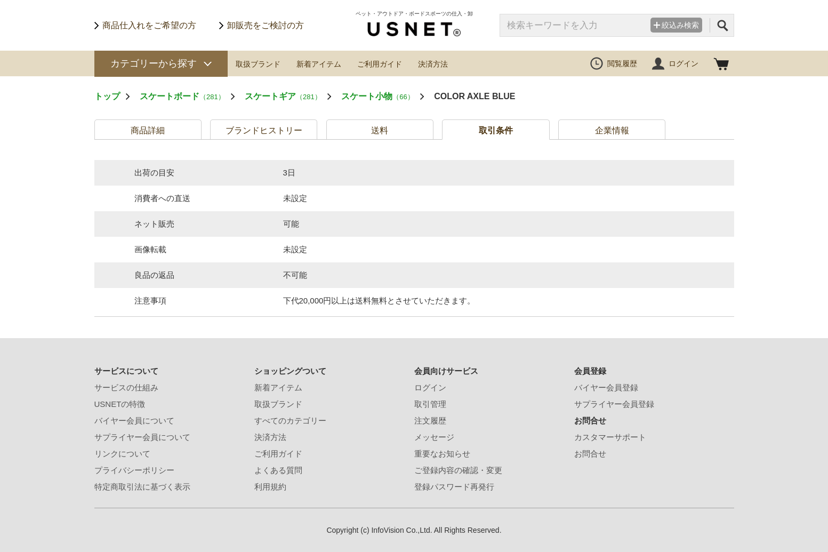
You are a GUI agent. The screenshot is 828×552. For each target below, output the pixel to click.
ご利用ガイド (379, 64)
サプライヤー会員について (142, 437)
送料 (379, 130)
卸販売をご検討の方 (265, 25)
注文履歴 (430, 420)
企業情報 (612, 130)
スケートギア (283, 96)
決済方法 (433, 64)
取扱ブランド (258, 64)
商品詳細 (148, 130)
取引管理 (430, 404)
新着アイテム (318, 64)
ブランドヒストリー (264, 130)
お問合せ (590, 453)
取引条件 (496, 130)
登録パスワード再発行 (454, 486)
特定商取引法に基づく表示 (142, 486)
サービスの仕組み (126, 387)
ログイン (683, 63)
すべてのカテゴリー (290, 420)
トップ (107, 96)
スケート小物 (377, 96)
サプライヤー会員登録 (614, 404)
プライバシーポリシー (134, 470)
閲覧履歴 (622, 63)
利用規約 (270, 486)
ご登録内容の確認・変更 (458, 470)
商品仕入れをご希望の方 (149, 25)
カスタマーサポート (610, 437)
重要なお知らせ (442, 453)
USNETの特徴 (120, 404)
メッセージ (434, 437)
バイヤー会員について (134, 420)
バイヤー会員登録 (606, 387)
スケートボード (182, 96)
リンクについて (122, 453)
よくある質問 (278, 470)
